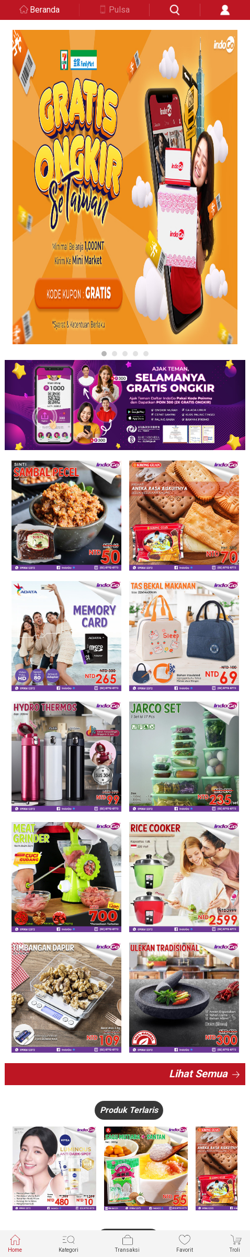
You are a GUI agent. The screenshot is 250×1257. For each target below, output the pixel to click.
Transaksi (127, 1243)
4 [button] (135, 353)
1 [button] (104, 353)
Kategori (68, 1243)
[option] (125, 187)
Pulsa (119, 10)
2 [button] (114, 353)
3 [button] (125, 353)
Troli (236, 1243)
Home (15, 1243)
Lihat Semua (198, 1073)
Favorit (184, 1243)
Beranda (45, 10)
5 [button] (146, 353)
